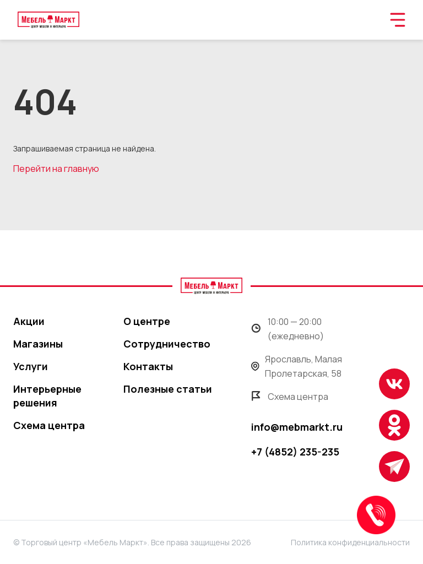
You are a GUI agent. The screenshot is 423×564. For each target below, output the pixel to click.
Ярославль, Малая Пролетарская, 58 (296, 366)
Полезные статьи (167, 388)
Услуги (30, 366)
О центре (146, 321)
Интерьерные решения (47, 395)
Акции (29, 321)
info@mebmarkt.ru (297, 426)
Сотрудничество (166, 343)
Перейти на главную (56, 168)
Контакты (148, 366)
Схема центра (49, 425)
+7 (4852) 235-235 (295, 451)
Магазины (38, 343)
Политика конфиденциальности (350, 542)
